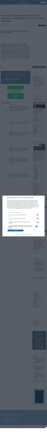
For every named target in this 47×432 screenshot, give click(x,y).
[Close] (42, 198)
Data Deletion (17, 234)
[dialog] (23, 216)
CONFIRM (16, 230)
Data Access (23, 234)
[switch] (37, 215)
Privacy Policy (29, 234)
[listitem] (23, 212)
